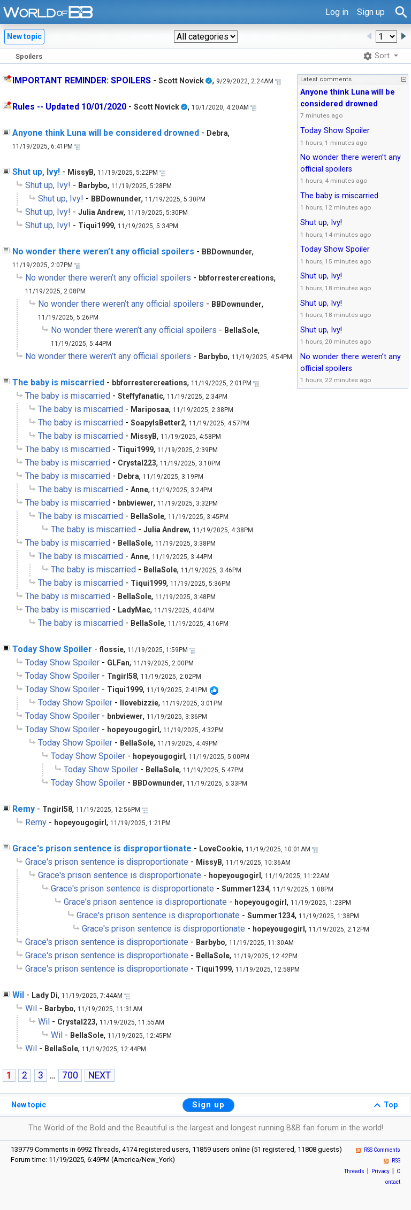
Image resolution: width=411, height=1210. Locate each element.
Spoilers (29, 56)
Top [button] (384, 1105)
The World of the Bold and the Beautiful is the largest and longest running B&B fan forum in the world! (205, 1128)
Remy (23, 809)
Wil (18, 995)
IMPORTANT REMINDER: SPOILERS (81, 80)
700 (70, 1075)
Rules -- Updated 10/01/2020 (69, 107)
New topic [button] (24, 36)
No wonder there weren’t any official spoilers (103, 251)
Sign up (371, 12)
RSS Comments (382, 1150)
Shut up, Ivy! (36, 172)
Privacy (380, 1171)
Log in (336, 12)
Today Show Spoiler (52, 649)
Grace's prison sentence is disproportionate (102, 848)
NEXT (99, 1075)
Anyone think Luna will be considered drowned (105, 133)
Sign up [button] (208, 1105)
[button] (206, 36)
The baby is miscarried (58, 382)
